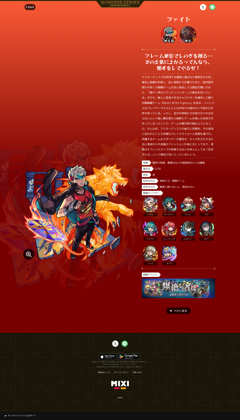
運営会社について (104, 372)
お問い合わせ (137, 372)
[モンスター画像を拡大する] (28, 254)
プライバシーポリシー (121, 372)
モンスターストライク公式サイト (22, 415)
